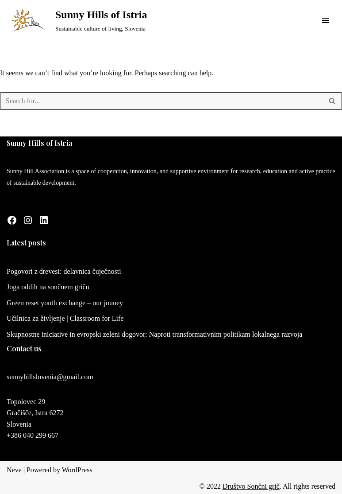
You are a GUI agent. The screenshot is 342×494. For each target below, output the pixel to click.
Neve (14, 470)
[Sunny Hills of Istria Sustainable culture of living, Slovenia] (77, 20)
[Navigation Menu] (325, 20)
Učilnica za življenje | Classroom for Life (65, 318)
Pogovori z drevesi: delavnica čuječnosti (64, 271)
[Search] (161, 101)
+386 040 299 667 (32, 435)
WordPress (77, 470)
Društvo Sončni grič (251, 486)
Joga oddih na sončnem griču (48, 287)
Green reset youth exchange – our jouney (65, 303)
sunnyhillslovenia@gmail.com (50, 377)
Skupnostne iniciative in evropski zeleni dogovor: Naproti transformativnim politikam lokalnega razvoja (154, 334)
